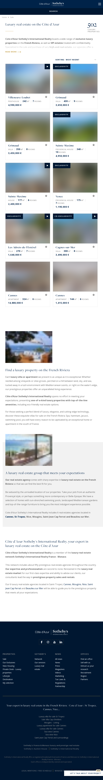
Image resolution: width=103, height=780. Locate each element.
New (98, 770)
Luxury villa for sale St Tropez (51, 716)
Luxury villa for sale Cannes (51, 728)
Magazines (60, 669)
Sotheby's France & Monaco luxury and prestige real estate (51, 745)
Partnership (60, 686)
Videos (58, 672)
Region (84, 676)
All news (58, 659)
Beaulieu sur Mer (34, 588)
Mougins (76, 584)
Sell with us (85, 662)
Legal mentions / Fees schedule (37, 771)
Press (57, 666)
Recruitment (86, 672)
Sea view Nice (51, 734)
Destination (8, 679)
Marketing (59, 676)
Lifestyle (6, 676)
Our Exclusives (9, 662)
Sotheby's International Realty (65, 749)
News (57, 662)
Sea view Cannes (51, 731)
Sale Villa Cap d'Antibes (51, 719)
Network (38, 659)
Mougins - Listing (51, 722)
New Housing (8, 666)
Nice (84, 584)
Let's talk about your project (83, 773)
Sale (4, 659)
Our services (40, 662)
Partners (84, 679)
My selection (8, 683)
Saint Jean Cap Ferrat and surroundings (51, 737)
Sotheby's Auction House (35, 749)
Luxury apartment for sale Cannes (51, 725)
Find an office (86, 659)
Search (51, 11)
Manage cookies (63, 771)
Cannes (9, 516)
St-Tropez (19, 516)
